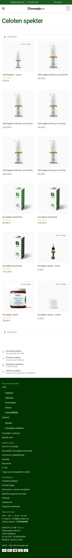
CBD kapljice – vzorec (12, 75)
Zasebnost (7, 502)
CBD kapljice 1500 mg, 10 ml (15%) (18, 124)
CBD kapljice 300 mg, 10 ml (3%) (52, 124)
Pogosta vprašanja (11, 506)
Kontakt (6, 459)
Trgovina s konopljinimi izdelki (16, 472)
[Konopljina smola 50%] (18, 247)
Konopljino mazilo (10, 315)
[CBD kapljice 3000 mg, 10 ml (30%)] (18, 151)
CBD (4, 387)
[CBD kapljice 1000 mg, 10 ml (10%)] (53, 56)
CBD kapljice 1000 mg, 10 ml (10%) (53, 75)
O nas (4, 468)
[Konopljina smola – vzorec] (53, 247)
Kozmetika (10, 403)
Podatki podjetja (10, 481)
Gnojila (8, 423)
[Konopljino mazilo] (18, 296)
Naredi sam (7, 437)
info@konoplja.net (17, 2)
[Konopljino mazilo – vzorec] (53, 296)
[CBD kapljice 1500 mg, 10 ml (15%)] (18, 105)
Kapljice (9, 393)
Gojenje (5, 417)
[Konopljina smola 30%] (53, 198)
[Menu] (6, 9)
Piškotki (6, 498)
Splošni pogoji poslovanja (14, 494)
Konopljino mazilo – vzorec (49, 315)
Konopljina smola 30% (47, 217)
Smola (8, 408)
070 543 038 (32, 2)
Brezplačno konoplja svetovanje (17, 451)
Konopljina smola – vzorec (49, 266)
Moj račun (58, 2)
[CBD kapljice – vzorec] (18, 56)
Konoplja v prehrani (11, 433)
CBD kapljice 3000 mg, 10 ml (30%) (18, 170)
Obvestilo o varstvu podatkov (16, 489)
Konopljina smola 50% (12, 266)
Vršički (11, 412)
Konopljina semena (14, 428)
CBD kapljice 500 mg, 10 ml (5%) (52, 170)
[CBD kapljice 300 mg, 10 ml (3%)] (53, 105)
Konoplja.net (22, 545)
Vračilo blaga (8, 485)
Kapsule (9, 398)
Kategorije (10, 37)
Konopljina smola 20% (12, 217)
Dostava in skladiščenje (13, 455)
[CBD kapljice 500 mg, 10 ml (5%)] (53, 151)
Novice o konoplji (10, 446)
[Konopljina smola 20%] (18, 198)
